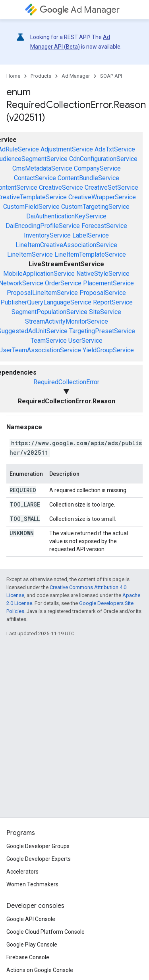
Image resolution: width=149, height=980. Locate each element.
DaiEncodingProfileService (43, 226)
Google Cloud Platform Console (45, 932)
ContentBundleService (88, 178)
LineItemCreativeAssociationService (66, 245)
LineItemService (30, 254)
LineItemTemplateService (90, 254)
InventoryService (47, 235)
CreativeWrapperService (102, 197)
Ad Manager (80, 9)
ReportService (113, 302)
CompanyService (97, 168)
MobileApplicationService (39, 273)
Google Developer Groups (38, 846)
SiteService (105, 312)
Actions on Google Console (39, 970)
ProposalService (102, 293)
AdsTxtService (115, 149)
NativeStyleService (103, 273)
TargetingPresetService (102, 331)
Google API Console (30, 919)
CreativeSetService (111, 187)
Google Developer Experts (38, 859)
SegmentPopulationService (49, 312)
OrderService (63, 283)
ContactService (35, 178)
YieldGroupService (108, 350)
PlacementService (108, 283)
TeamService (49, 340)
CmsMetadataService (42, 168)
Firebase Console (27, 957)
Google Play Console (31, 944)
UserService (85, 340)
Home (13, 76)
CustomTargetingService (95, 206)
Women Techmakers (32, 884)
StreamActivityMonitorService (66, 321)
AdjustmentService (67, 149)
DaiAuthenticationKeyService (66, 216)
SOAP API (111, 76)
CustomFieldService (31, 206)
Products (41, 76)
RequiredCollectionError (66, 382)
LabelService (90, 235)
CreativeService (61, 187)
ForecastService (104, 226)
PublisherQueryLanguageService (45, 302)
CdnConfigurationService (103, 159)
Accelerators (22, 871)
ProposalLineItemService (42, 293)
